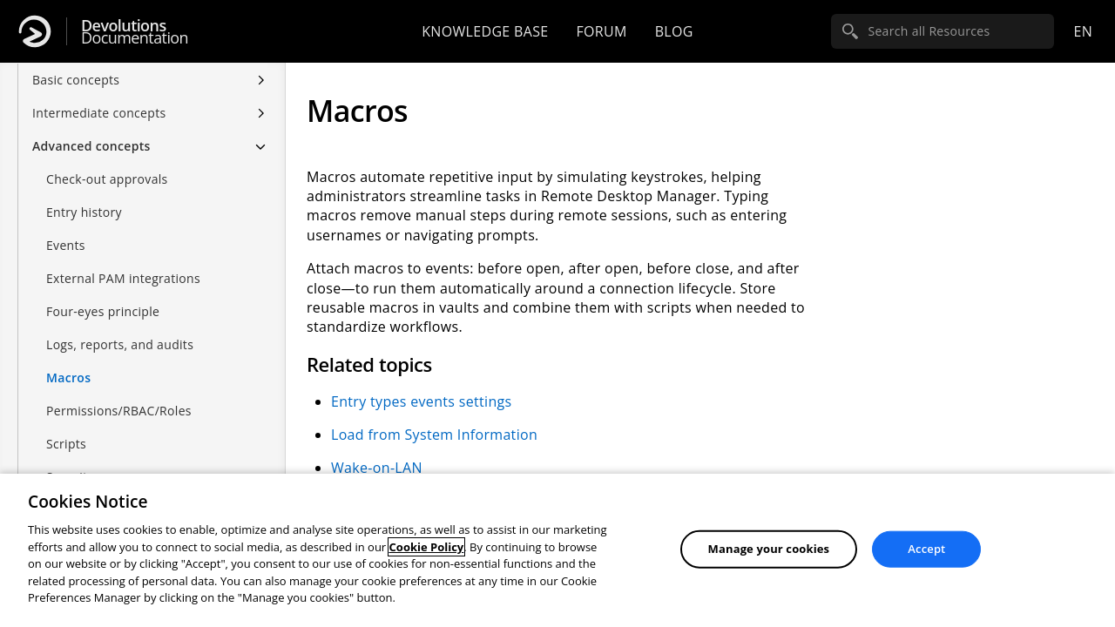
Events (65, 245)
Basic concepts (75, 79)
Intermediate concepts (99, 112)
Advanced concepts (91, 146)
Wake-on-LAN (376, 467)
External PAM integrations (123, 278)
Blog (674, 31)
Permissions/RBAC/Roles (119, 410)
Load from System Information (434, 434)
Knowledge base (485, 31)
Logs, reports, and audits (119, 344)
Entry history (84, 212)
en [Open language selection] (1082, 31)
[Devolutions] (34, 31)
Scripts (66, 443)
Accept (926, 548)
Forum (601, 31)
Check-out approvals (107, 179)
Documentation (134, 31)
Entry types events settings (421, 401)
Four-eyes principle (102, 311)
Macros (68, 377)
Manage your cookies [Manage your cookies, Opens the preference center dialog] (769, 548)
